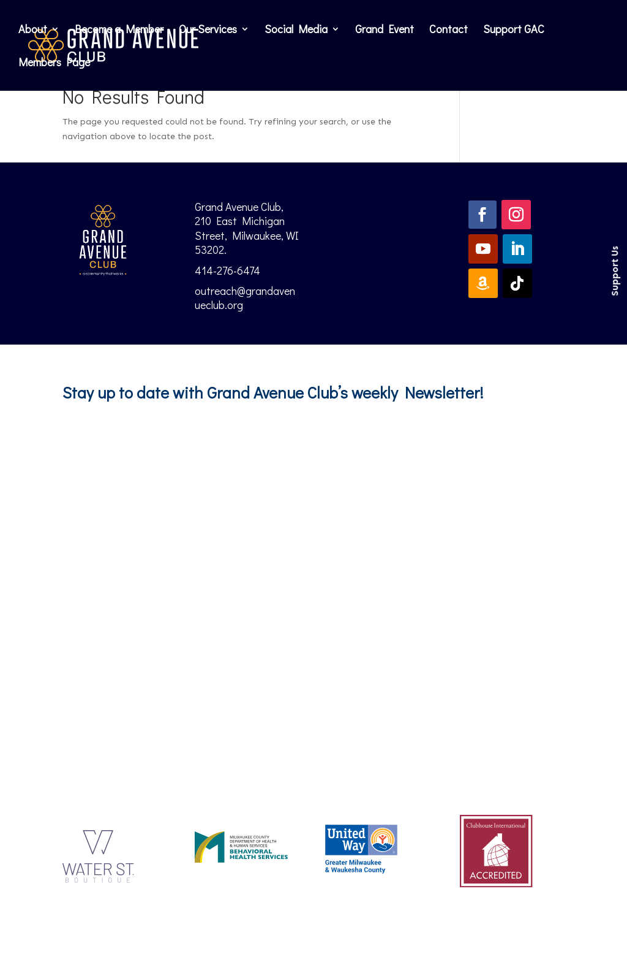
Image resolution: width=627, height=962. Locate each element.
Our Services (208, 30)
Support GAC (513, 30)
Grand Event (384, 30)
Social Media (296, 30)
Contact (448, 30)
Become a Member (119, 30)
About (32, 30)
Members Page (54, 63)
